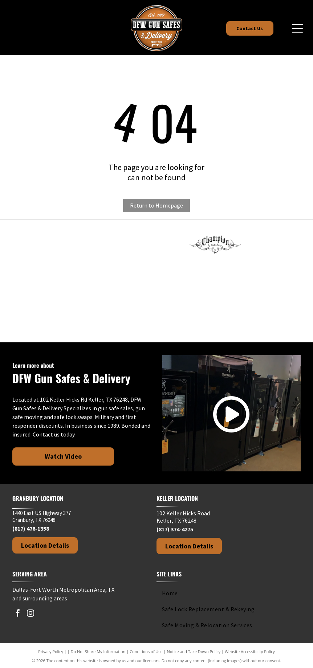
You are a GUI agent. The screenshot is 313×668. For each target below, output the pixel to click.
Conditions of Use (146, 651)
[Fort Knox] (39, 244)
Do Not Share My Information (98, 651)
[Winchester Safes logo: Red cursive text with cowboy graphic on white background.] (98, 317)
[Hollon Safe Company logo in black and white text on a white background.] (39, 281)
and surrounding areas (39, 598)
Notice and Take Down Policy (194, 651)
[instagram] (30, 614)
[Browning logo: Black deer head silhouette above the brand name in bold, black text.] (156, 244)
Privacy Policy (50, 651)
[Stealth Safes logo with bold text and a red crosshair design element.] (274, 281)
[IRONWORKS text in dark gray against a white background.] (98, 281)
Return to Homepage (156, 205)
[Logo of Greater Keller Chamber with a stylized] (156, 317)
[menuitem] (225, 593)
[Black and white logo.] (39, 317)
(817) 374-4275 (174, 529)
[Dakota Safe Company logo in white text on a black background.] (274, 244)
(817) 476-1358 (30, 528)
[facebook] (17, 614)
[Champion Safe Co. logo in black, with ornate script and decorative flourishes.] (215, 244)
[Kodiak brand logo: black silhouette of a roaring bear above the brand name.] (156, 281)
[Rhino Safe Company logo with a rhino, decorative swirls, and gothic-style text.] (215, 281)
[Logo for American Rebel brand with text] (98, 244)
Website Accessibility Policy (250, 651)
